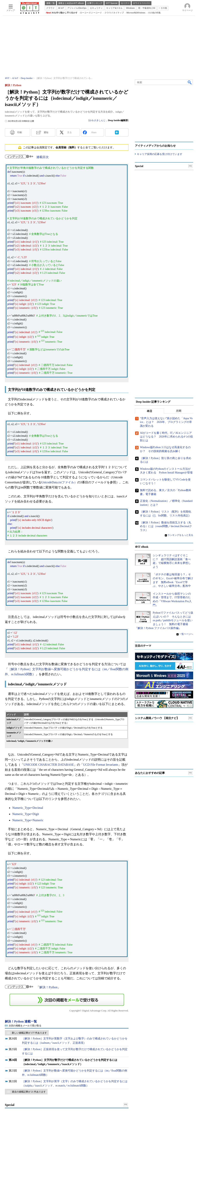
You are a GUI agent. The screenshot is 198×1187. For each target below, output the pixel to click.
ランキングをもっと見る (180, 535)
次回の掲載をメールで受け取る (25, 1025)
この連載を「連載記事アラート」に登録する (67, 1000)
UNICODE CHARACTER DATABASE (48, 764)
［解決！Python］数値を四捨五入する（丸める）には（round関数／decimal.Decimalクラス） (166, 526)
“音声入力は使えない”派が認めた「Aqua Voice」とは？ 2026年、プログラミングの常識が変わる (166, 422)
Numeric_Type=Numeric (27, 820)
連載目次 (42, 157)
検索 (190, 82)
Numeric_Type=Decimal (27, 807)
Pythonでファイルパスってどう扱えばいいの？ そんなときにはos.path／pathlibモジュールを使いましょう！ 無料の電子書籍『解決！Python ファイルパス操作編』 (164, 620)
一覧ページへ (186, 634)
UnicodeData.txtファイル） (59, 482)
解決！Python (48, 987)
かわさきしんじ (97, 120)
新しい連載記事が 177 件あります (29, 1032)
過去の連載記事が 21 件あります (29, 1091)
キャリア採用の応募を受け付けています (159, 154)
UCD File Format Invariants (100, 764)
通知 (46, 132)
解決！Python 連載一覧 (21, 1021)
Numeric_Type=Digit (25, 814)
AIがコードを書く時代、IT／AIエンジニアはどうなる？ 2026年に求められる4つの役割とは (166, 436)
